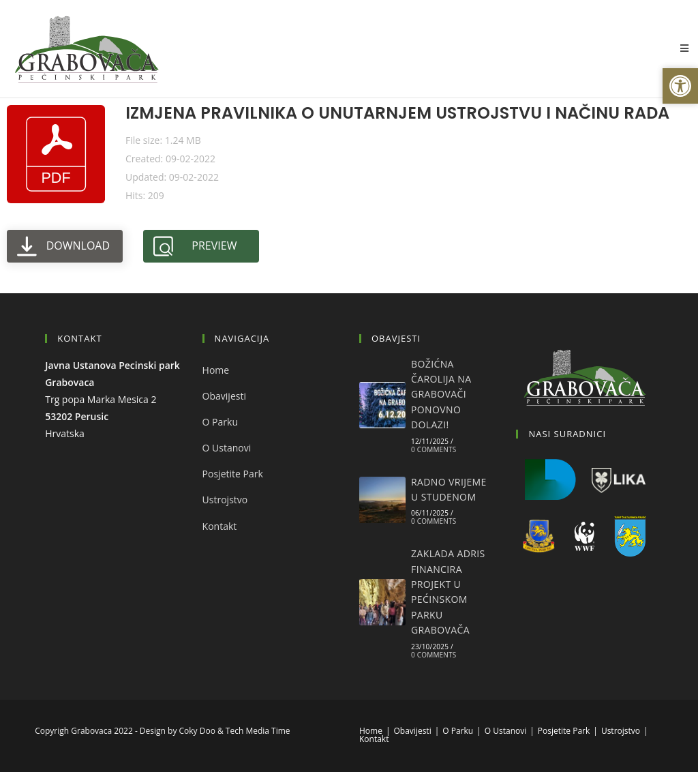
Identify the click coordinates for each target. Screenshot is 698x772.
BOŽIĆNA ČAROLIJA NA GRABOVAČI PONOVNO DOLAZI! (441, 394)
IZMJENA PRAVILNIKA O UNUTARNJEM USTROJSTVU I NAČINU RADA (397, 113)
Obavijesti (224, 395)
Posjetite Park (232, 473)
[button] (680, 86)
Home (216, 369)
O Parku (220, 421)
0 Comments (433, 449)
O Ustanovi (227, 447)
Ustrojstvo (225, 499)
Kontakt (219, 526)
